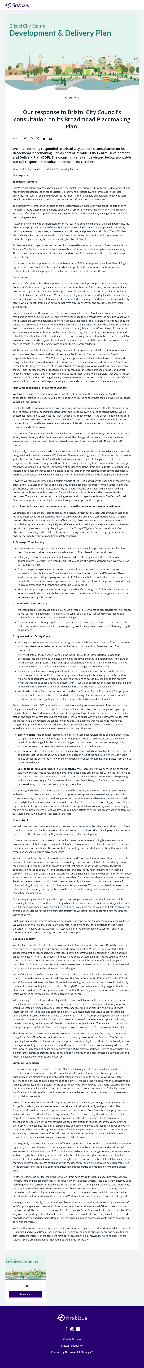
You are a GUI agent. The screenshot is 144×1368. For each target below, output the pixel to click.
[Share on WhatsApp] (31, 138)
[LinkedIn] (78, 1329)
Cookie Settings (72, 1339)
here (78, 169)
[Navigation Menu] (135, 4)
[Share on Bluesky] (44, 138)
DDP (25, 1286)
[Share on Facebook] (24, 138)
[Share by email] (50, 138)
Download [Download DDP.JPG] (25, 1294)
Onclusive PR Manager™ (79, 1352)
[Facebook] (66, 1329)
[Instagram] (72, 1329)
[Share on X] (37, 138)
